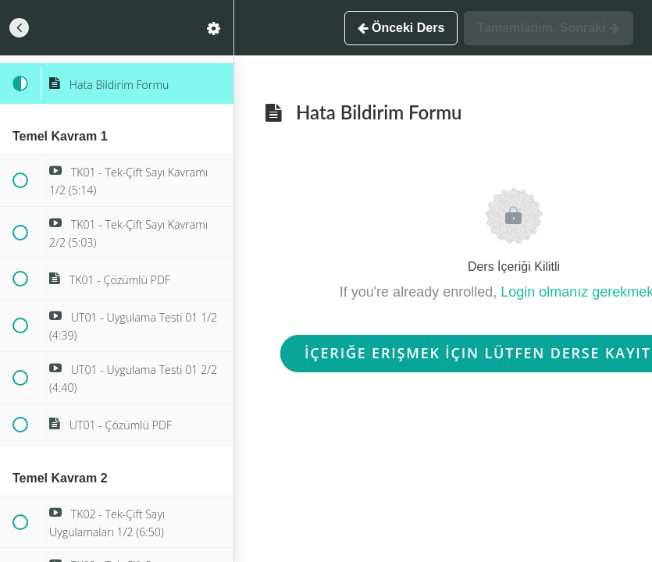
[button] (19, 27)
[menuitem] (213, 27)
